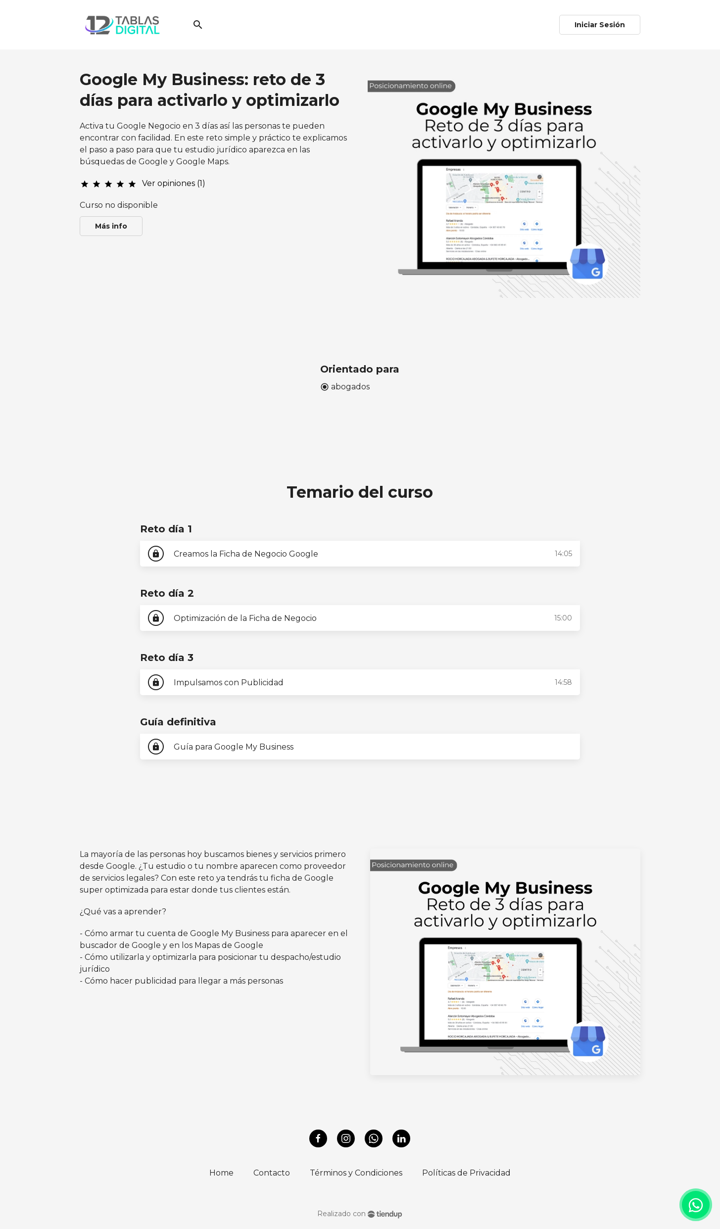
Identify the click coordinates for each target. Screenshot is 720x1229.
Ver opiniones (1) (173, 183)
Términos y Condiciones (356, 1173)
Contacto (271, 1173)
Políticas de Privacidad (466, 1173)
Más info (111, 226)
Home (221, 1173)
